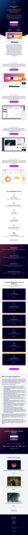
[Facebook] (17, 526)
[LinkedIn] (13, 526)
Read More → (14, 323)
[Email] (11, 526)
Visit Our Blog (14, 510)
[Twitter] (15, 526)
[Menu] (15, 2)
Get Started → (14, 439)
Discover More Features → (14, 69)
